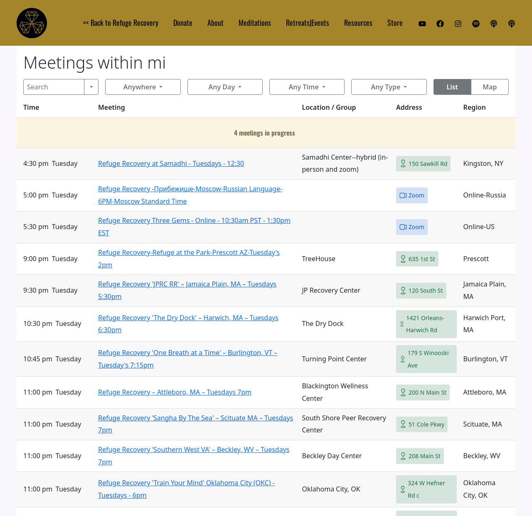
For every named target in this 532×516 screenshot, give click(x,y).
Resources (358, 22)
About (215, 22)
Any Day (221, 86)
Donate (182, 22)
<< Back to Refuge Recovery (120, 22)
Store (395, 22)
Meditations (255, 22)
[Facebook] (440, 23)
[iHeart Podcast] (511, 23)
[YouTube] (422, 23)
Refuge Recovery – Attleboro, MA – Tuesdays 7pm (174, 392)
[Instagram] (458, 23)
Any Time (304, 86)
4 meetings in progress (264, 133)
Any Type (386, 86)
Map (490, 86)
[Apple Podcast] (494, 23)
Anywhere (139, 86)
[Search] (53, 87)
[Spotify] (476, 23)
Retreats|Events (307, 22)
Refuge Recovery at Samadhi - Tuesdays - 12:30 (171, 163)
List (452, 86)
